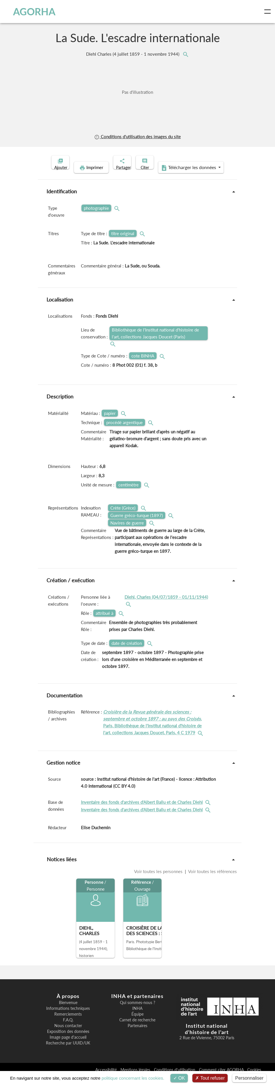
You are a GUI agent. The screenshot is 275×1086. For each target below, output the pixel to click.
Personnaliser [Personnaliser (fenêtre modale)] (249, 1078)
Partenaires (137, 1034)
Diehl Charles (133, 54)
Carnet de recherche (137, 1028)
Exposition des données (68, 1040)
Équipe (137, 1023)
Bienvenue (68, 1011)
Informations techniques (68, 1017)
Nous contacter (68, 1034)
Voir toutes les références (212, 880)
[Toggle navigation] (269, 11)
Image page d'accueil (68, 1046)
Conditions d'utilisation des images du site (137, 136)
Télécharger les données (175, 176)
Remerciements (68, 1023)
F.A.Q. (68, 1028)
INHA (137, 1017)
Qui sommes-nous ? (137, 1011)
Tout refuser (210, 1078)
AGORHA (29, 11)
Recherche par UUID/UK (68, 1052)
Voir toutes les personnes (159, 880)
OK (179, 1078)
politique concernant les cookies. (133, 1078)
